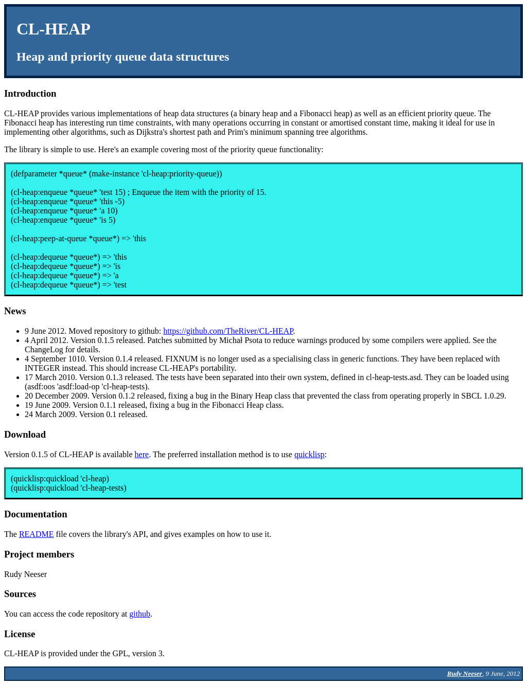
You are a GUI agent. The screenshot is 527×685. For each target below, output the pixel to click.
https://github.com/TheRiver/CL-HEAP (228, 331)
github (139, 613)
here (142, 454)
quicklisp (309, 454)
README (36, 534)
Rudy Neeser (464, 673)
